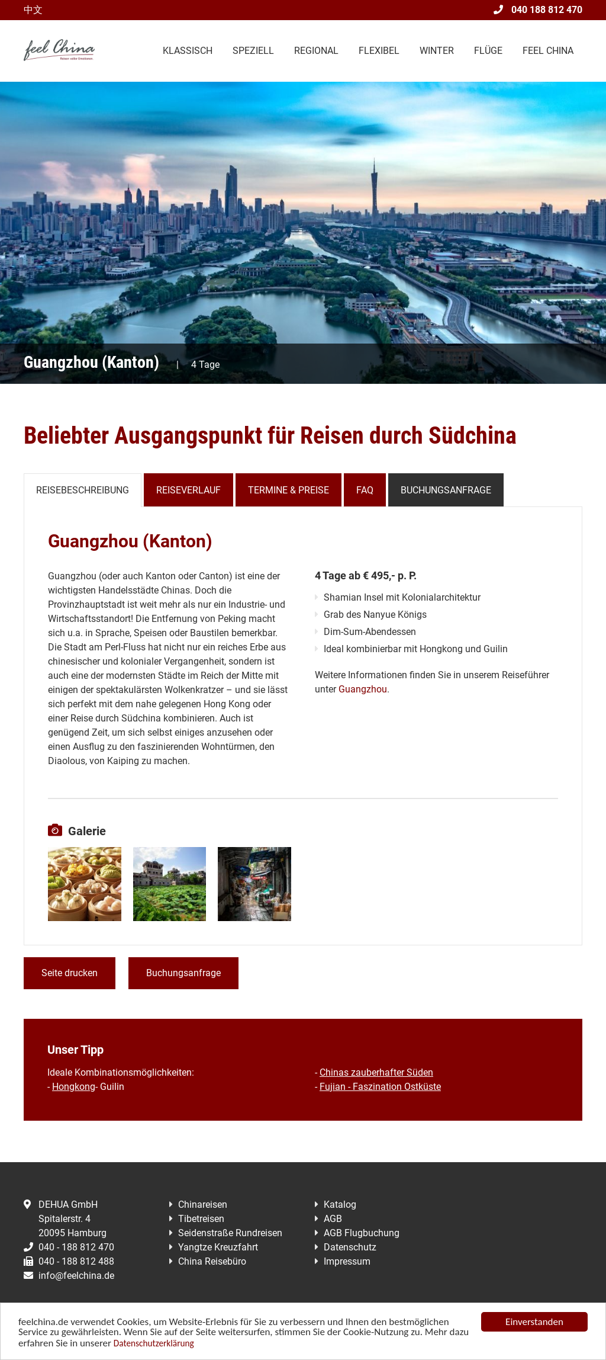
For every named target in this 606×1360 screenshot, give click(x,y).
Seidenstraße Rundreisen (230, 1233)
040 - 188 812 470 (69, 1247)
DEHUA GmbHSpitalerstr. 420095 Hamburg (65, 1219)
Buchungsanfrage (446, 490)
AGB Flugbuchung (361, 1233)
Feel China (548, 50)
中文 (33, 9)
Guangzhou (363, 689)
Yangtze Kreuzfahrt (218, 1247)
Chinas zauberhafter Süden (376, 1072)
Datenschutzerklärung (154, 1343)
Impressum (347, 1261)
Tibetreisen (201, 1218)
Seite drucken (69, 973)
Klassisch (187, 50)
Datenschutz (350, 1247)
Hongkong (73, 1086)
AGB (333, 1218)
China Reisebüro (212, 1261)
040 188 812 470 (538, 9)
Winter (437, 50)
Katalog (340, 1204)
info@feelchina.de (69, 1275)
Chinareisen (202, 1204)
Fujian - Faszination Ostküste (380, 1086)
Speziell (253, 50)
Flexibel (379, 50)
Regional (316, 50)
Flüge (488, 50)
